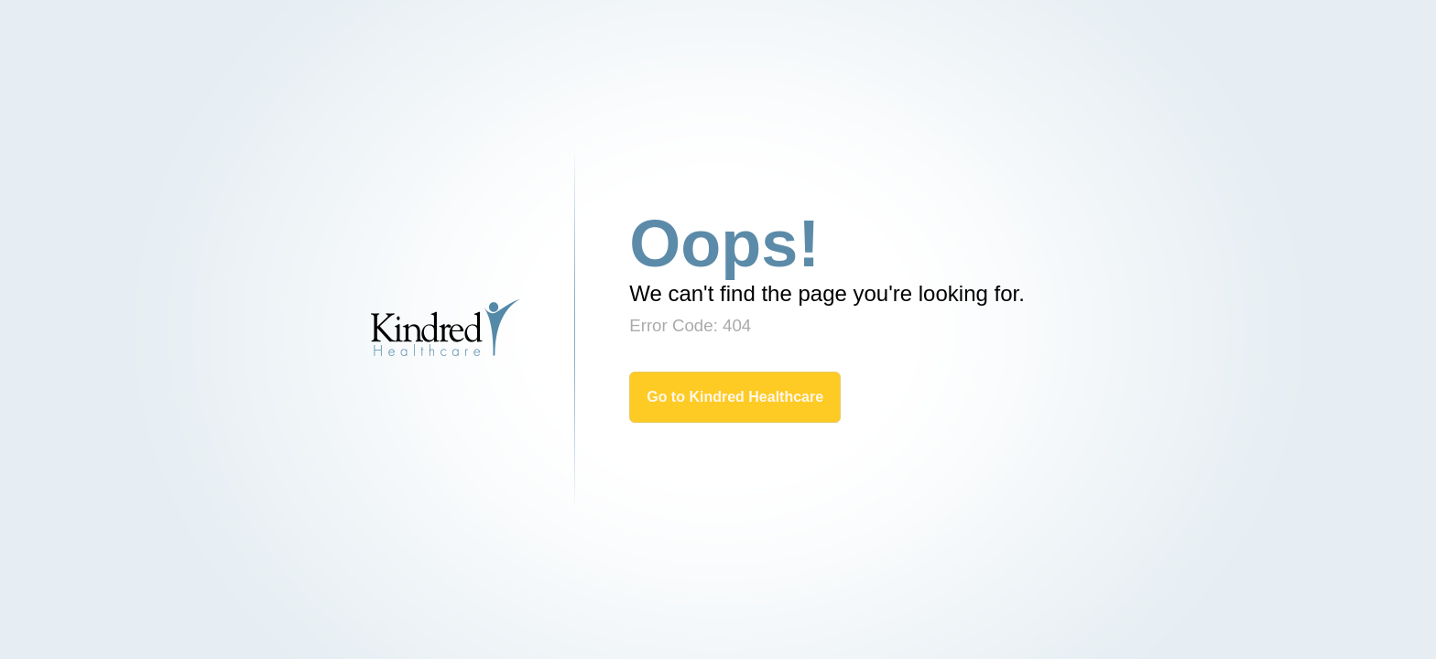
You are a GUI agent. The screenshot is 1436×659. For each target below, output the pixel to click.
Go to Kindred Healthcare (735, 397)
